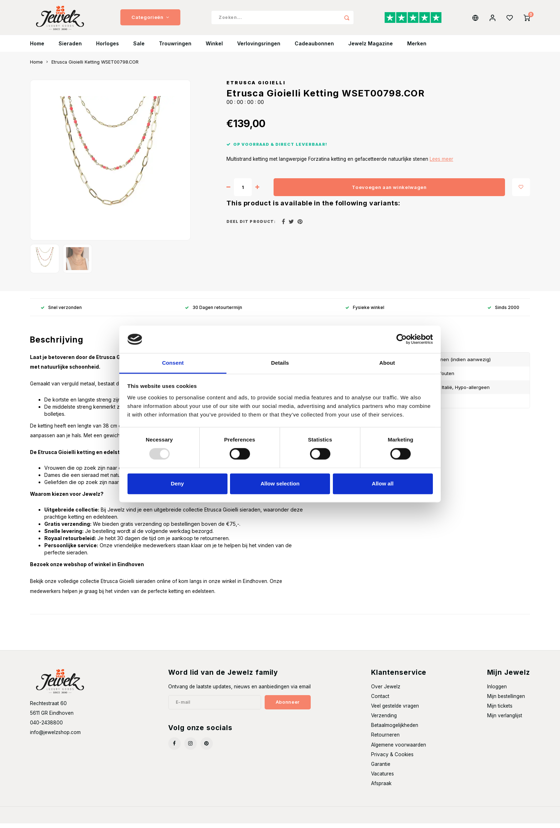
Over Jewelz (385, 691)
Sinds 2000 (503, 311)
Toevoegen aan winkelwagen (389, 191)
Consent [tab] (173, 363)
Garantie (380, 769)
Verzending (384, 720)
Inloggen (497, 691)
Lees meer (441, 163)
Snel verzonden (61, 311)
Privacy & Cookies (392, 759)
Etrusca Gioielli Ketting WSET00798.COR (95, 66)
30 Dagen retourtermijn (213, 311)
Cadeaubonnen (314, 48)
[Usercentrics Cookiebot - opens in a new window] (401, 339)
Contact (380, 701)
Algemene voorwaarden (398, 749)
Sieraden (70, 48)
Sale (139, 48)
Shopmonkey (125, 819)
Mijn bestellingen (506, 701)
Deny (177, 483)
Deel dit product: (251, 226)
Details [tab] (280, 363)
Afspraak (381, 788)
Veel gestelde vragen (395, 710)
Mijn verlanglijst (504, 720)
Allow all (383, 483)
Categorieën (150, 20)
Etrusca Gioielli (255, 87)
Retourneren (385, 739)
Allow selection (279, 483)
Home (37, 48)
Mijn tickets (499, 710)
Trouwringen (175, 48)
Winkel (214, 48)
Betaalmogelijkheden (394, 730)
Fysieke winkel (364, 311)
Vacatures (382, 778)
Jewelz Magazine (370, 48)
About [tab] (387, 363)
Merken (416, 48)
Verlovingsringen (258, 48)
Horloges (107, 48)
